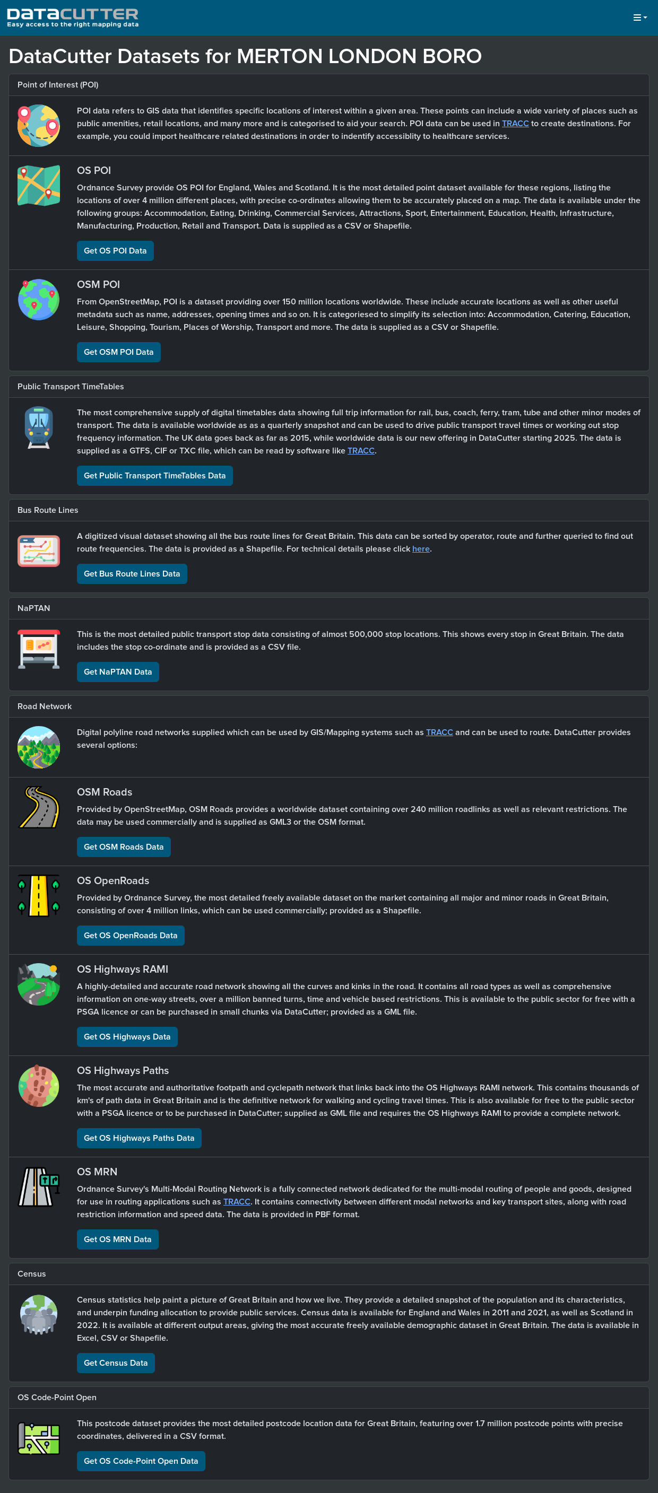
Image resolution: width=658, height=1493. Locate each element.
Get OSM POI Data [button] (119, 352)
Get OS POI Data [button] (115, 251)
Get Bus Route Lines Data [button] (132, 574)
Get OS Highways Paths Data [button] (139, 1138)
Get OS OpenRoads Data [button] (131, 935)
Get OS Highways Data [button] (127, 1037)
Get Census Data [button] (116, 1363)
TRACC (515, 123)
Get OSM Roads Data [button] (124, 847)
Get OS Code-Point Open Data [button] (141, 1461)
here (421, 549)
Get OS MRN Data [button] (118, 1239)
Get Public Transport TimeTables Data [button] (155, 476)
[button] (640, 18)
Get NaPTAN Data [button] (118, 672)
